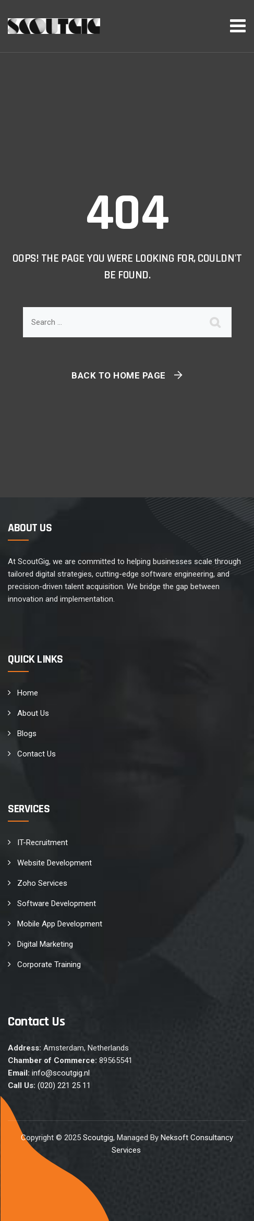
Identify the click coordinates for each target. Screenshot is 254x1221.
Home (27, 693)
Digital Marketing (45, 944)
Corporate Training (49, 964)
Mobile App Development (59, 924)
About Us (33, 713)
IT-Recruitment (42, 842)
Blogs (27, 733)
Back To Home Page (118, 375)
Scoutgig (98, 1137)
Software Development (56, 903)
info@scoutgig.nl (61, 1073)
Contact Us (36, 754)
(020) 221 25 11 (64, 1085)
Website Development (54, 863)
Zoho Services (42, 883)
